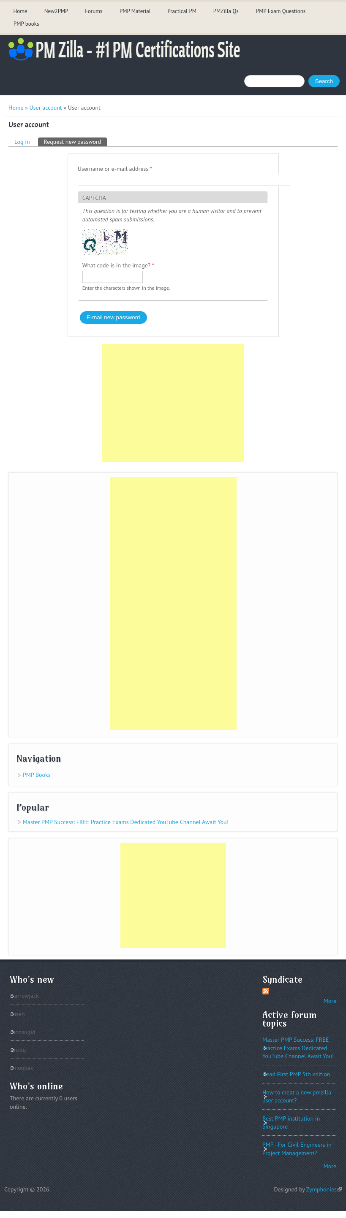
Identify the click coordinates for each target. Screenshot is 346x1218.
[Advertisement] (173, 403)
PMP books (26, 23)
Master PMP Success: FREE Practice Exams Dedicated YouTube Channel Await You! (126, 822)
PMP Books (37, 775)
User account (46, 107)
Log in (22, 142)
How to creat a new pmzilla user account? (296, 1097)
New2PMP (56, 11)
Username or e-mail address (115, 168)
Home (20, 11)
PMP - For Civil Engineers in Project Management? (297, 1149)
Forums (93, 11)
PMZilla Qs (226, 11)
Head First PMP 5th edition (296, 1074)
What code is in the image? (118, 265)
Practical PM (181, 11)
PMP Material (135, 11)
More (330, 1001)
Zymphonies (324, 1189)
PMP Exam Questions (280, 11)
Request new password (75, 141)
